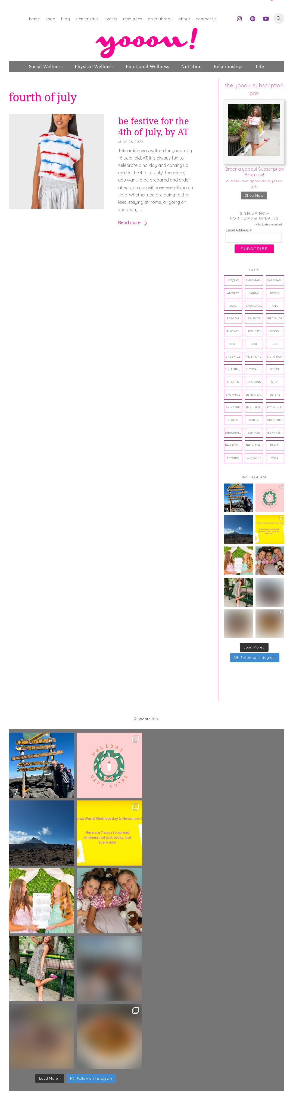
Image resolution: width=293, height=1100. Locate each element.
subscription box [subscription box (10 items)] (233, 432)
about (184, 19)
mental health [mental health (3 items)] (254, 356)
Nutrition (191, 66)
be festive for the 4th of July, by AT (153, 126)
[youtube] (265, 18)
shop (50, 19)
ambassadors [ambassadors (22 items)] (275, 280)
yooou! (144, 719)
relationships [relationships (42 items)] (254, 381)
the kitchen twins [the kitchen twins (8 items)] (254, 445)
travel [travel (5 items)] (275, 445)
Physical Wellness (94, 66)
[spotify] (252, 18)
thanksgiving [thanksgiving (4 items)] (233, 445)
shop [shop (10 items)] (275, 381)
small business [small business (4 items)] (254, 407)
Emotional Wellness (147, 66)
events (110, 19)
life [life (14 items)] (275, 343)
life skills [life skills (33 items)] (233, 356)
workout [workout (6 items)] (254, 458)
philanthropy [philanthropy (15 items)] (233, 369)
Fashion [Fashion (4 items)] (233, 318)
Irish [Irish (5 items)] (233, 343)
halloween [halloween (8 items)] (233, 331)
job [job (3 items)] (254, 343)
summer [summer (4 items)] (254, 432)
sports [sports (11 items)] (233, 419)
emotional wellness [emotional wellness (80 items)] (254, 305)
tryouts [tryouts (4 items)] (233, 458)
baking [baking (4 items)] (254, 293)
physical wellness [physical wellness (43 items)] (254, 369)
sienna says (87, 19)
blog (65, 19)
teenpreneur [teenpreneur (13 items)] (275, 432)
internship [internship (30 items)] (275, 331)
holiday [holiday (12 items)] (254, 331)
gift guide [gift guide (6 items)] (274, 318)
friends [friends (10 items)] (254, 318)
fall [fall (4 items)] (275, 305)
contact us (206, 19)
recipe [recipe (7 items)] (275, 369)
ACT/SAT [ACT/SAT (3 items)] (233, 280)
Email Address (239, 230)
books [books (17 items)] (274, 293)
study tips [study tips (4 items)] (274, 419)
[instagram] (239, 18)
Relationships (228, 66)
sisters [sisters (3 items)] (275, 394)
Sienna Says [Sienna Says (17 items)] (254, 394)
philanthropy (160, 19)
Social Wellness (46, 66)
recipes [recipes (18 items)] (233, 381)
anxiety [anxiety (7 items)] (233, 293)
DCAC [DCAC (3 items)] (233, 305)
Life (259, 66)
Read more (129, 222)
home (34, 19)
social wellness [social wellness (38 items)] (275, 407)
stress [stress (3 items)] (254, 419)
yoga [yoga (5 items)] (274, 458)
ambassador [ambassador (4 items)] (254, 280)
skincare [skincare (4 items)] (233, 407)
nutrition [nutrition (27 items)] (274, 356)
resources (132, 19)
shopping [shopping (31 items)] (233, 394)
